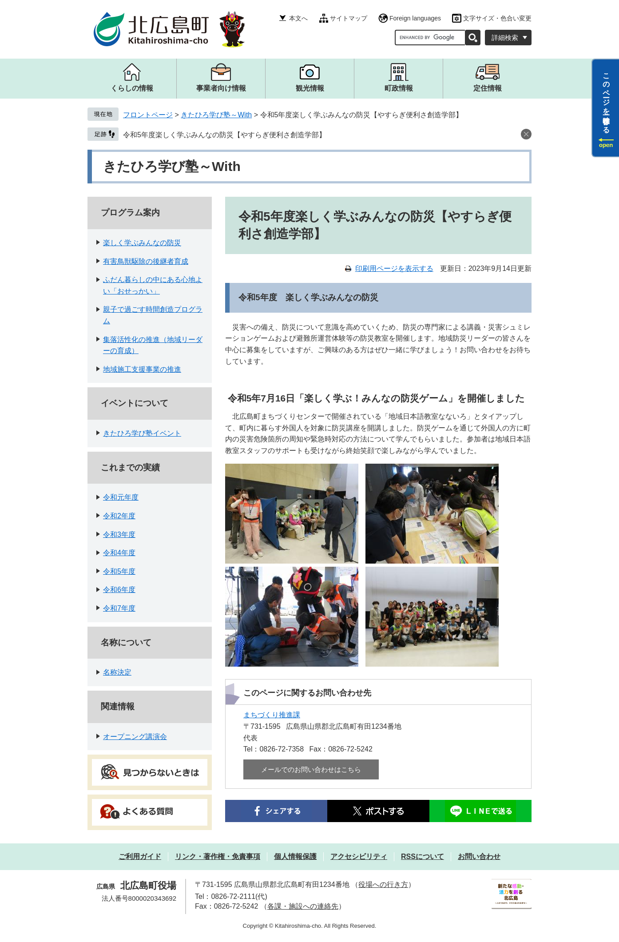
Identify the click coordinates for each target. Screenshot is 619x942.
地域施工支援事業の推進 (142, 369)
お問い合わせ (479, 856)
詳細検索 (505, 37)
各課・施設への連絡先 (302, 906)
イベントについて (134, 403)
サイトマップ (348, 18)
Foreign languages (415, 18)
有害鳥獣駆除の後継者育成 (145, 261)
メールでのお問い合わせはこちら (311, 769)
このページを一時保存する (606, 99)
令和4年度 (119, 552)
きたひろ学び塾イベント (142, 433)
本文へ (298, 18)
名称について (126, 642)
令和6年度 (119, 589)
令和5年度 (119, 571)
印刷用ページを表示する (394, 268)
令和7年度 (119, 608)
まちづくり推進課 (271, 715)
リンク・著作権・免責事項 (217, 856)
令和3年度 (119, 534)
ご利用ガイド (140, 856)
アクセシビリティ (358, 856)
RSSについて (422, 856)
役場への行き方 (383, 884)
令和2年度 (119, 516)
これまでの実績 (130, 467)
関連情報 (118, 706)
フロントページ (148, 115)
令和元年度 (121, 497)
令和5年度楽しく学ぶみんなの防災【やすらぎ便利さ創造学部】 (224, 135)
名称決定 (117, 672)
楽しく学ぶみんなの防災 (142, 242)
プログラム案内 (130, 212)
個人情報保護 (295, 856)
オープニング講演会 (135, 736)
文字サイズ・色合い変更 (497, 18)
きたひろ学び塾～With (216, 115)
